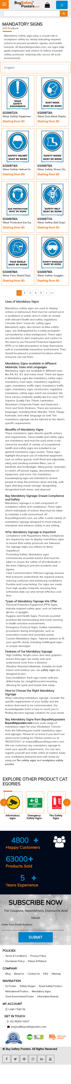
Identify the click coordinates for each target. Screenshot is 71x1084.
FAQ (45, 973)
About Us (19, 973)
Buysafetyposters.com (18, 723)
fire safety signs (26, 760)
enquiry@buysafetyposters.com (28, 1026)
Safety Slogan (28, 986)
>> (52, 292)
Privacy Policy (38, 955)
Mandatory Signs (41, 991)
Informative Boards (48, 996)
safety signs (48, 670)
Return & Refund (37, 961)
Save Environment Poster (19, 996)
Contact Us (34, 973)
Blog (8, 973)
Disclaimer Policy (15, 961)
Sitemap (56, 973)
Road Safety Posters (50, 986)
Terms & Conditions (16, 955)
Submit (36, 937)
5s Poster (10, 986)
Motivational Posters (16, 991)
